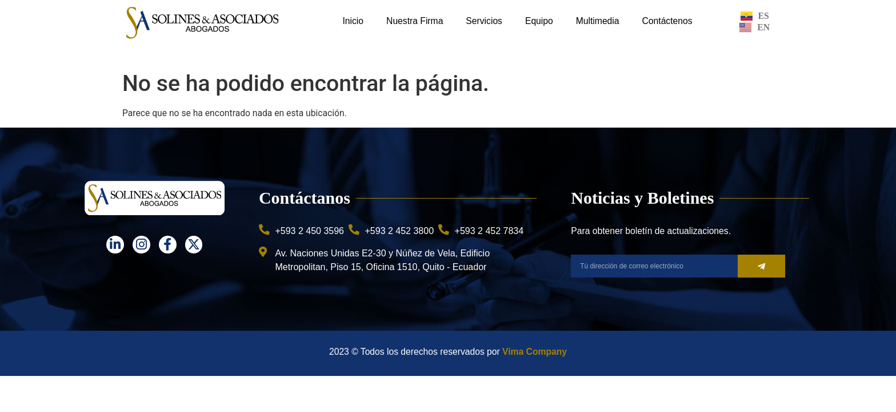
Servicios (484, 21)
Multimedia (597, 21)
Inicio (352, 21)
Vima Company (534, 351)
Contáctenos (667, 21)
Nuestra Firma (414, 21)
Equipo (539, 21)
